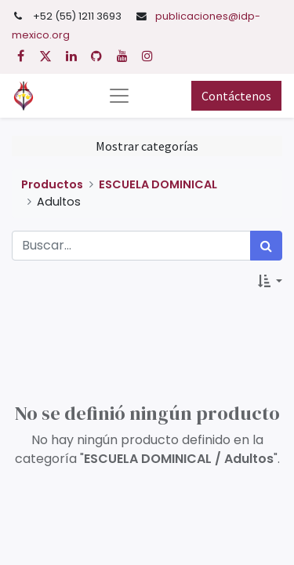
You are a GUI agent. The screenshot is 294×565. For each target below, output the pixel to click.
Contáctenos (236, 96)
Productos (52, 184)
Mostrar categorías (147, 146)
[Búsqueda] (266, 246)
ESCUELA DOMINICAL (158, 184)
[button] (270, 281)
